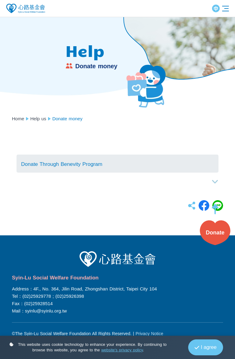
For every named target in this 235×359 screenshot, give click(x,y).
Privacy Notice (149, 333)
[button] (215, 212)
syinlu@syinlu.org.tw (46, 310)
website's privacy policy (122, 350)
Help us (38, 118)
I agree (205, 347)
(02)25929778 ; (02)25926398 (53, 296)
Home (18, 118)
